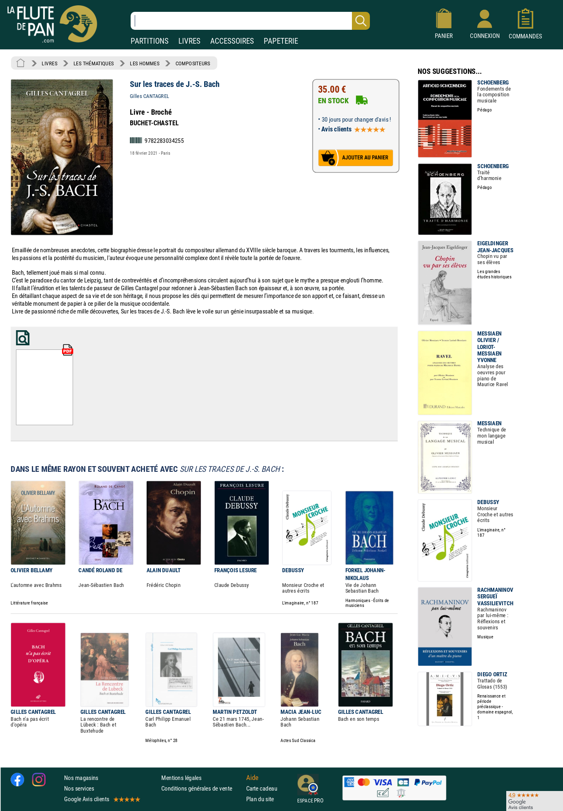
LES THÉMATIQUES (93, 63)
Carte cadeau (261, 788)
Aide (252, 777)
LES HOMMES (144, 63)
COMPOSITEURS (193, 63)
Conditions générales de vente (202, 788)
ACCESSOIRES (232, 41)
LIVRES (189, 41)
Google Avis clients (101, 798)
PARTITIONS (150, 41)
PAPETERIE (281, 41)
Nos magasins (81, 777)
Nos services (79, 788)
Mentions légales (181, 777)
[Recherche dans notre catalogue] (250, 21)
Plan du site (260, 798)
